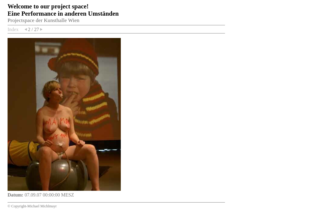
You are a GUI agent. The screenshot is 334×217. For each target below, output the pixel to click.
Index (13, 29)
